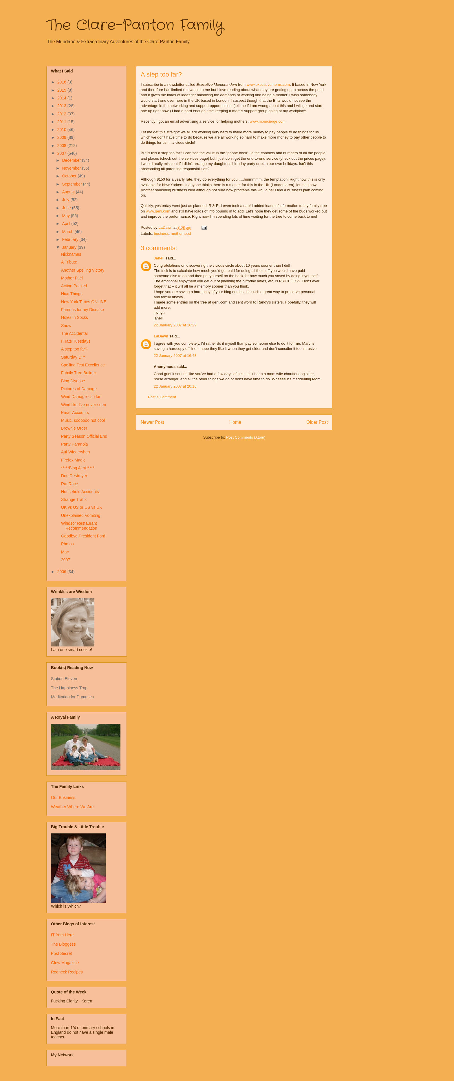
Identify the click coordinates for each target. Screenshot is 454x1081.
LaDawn (161, 336)
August (69, 192)
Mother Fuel (72, 278)
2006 (62, 571)
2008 (62, 145)
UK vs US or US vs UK (81, 507)
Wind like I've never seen (83, 404)
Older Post (317, 422)
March (68, 231)
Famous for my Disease (82, 309)
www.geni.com (158, 211)
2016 (62, 82)
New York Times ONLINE (83, 301)
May (66, 215)
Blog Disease (73, 381)
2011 (62, 121)
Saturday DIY (73, 357)
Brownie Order (74, 428)
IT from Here (62, 935)
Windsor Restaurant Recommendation (79, 525)
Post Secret (61, 953)
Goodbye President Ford (83, 536)
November (72, 168)
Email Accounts (75, 412)
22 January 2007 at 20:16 (175, 386)
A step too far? (74, 349)
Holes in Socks (74, 317)
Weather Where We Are (72, 806)
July (66, 199)
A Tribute (69, 262)
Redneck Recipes (67, 972)
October (70, 176)
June (67, 208)
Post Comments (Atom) (245, 437)
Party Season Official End (84, 436)
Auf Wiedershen (75, 452)
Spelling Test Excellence (83, 365)
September (72, 184)
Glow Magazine (65, 962)
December (72, 160)
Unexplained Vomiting (80, 515)
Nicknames (71, 254)
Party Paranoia (74, 444)
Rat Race (69, 484)
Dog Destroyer (74, 475)
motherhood (181, 233)
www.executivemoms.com (268, 84)
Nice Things (72, 293)
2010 (62, 129)
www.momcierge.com (267, 121)
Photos (67, 544)
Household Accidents (80, 491)
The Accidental (74, 333)
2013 (62, 105)
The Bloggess (63, 944)
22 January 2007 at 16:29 (175, 325)
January (70, 247)
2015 (62, 90)
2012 (62, 114)
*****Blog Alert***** (77, 468)
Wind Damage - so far (80, 396)
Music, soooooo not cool (83, 420)
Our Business (63, 797)
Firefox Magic (73, 460)
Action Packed (74, 286)
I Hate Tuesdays (75, 341)
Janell (159, 258)
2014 (62, 98)
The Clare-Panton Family (135, 25)
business (161, 233)
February (70, 239)
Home (235, 422)
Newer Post (152, 422)
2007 (62, 153)
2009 (62, 137)
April (66, 223)
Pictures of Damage (79, 388)
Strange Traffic (74, 499)
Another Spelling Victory (82, 270)
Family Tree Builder (78, 372)
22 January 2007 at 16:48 (175, 355)
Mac (65, 552)
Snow (66, 325)
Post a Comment (162, 397)
